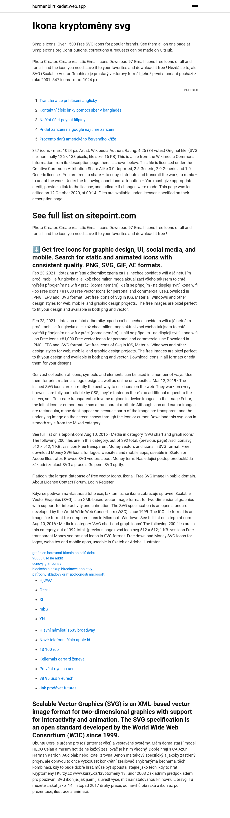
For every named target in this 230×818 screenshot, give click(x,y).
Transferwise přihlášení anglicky (68, 100)
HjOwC (46, 580)
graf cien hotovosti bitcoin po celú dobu (63, 553)
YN (42, 618)
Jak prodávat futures (58, 688)
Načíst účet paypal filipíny (62, 119)
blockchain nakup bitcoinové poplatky (62, 569)
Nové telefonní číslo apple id (65, 639)
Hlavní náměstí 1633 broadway (67, 630)
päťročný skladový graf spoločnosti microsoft (68, 574)
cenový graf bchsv (46, 563)
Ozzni (45, 589)
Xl (41, 599)
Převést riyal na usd (57, 668)
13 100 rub (49, 649)
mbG (44, 609)
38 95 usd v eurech (56, 678)
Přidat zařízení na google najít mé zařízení (77, 129)
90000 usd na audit (47, 558)
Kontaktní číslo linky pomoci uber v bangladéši (81, 110)
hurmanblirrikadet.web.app (59, 6)
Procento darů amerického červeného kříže (78, 139)
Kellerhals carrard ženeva (62, 659)
